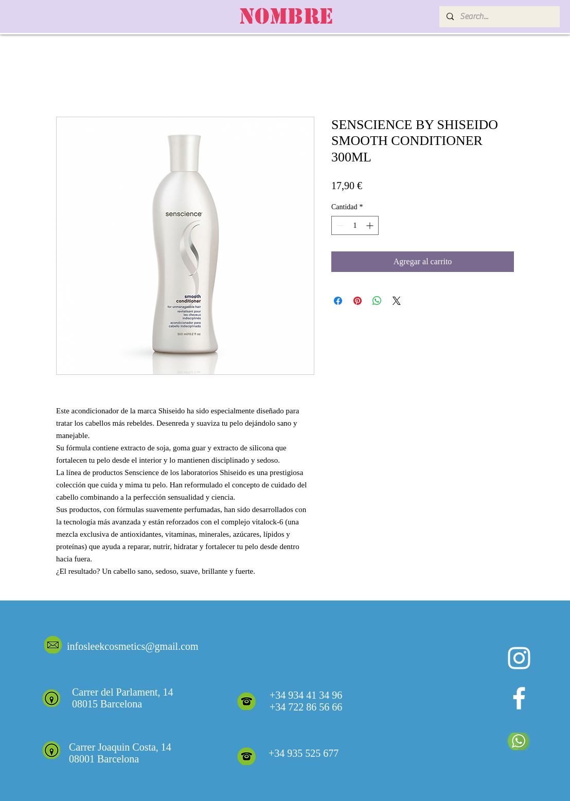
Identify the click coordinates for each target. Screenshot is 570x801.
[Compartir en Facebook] (338, 301)
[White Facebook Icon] (519, 698)
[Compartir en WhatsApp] (377, 301)
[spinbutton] (355, 225)
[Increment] (370, 225)
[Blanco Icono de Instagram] (519, 658)
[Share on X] (396, 301)
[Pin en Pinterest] (357, 301)
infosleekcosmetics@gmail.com (133, 646)
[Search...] (499, 16)
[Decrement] (339, 225)
